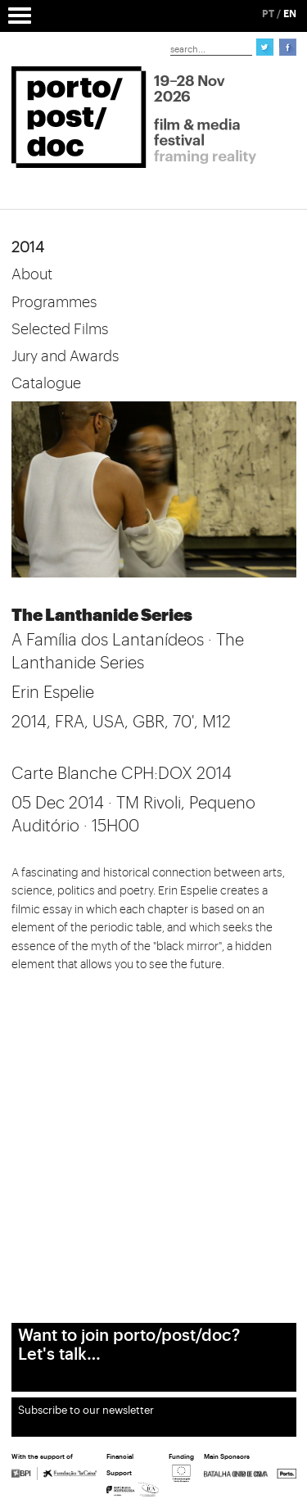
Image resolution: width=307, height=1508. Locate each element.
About (31, 274)
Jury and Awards (65, 356)
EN (289, 14)
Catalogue (46, 383)
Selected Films (59, 329)
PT (268, 14)
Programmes (54, 302)
